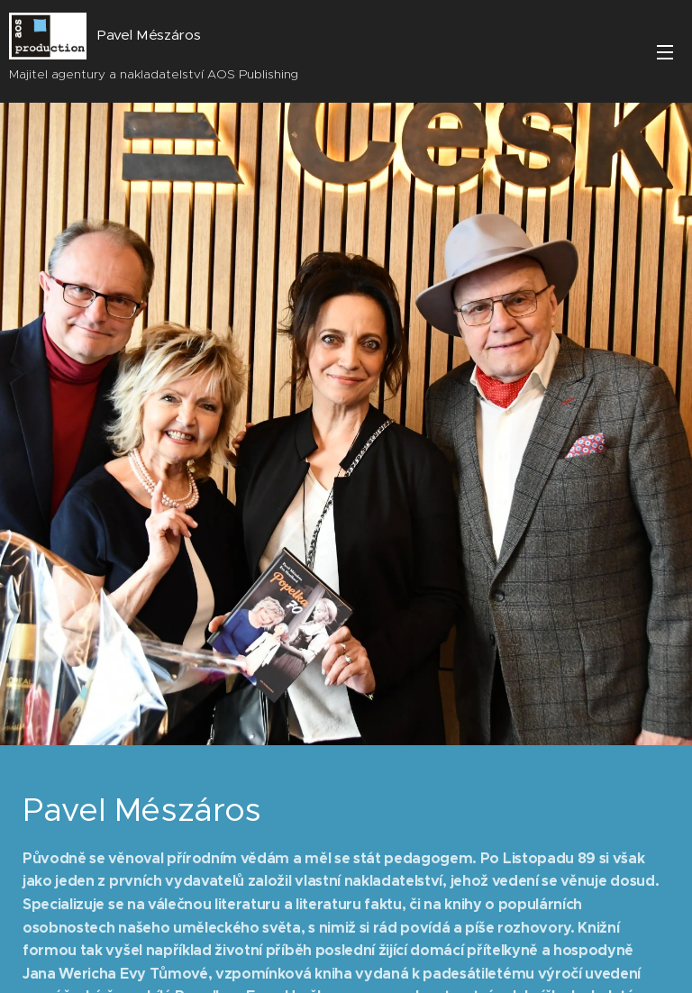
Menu (665, 52)
